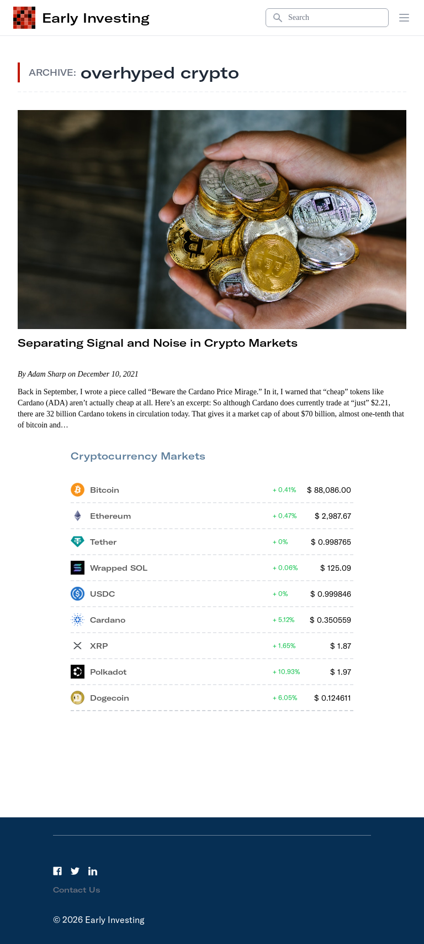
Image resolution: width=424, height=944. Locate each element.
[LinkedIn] (92, 871)
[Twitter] (75, 871)
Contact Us (76, 890)
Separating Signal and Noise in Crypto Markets (158, 343)
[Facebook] (57, 871)
